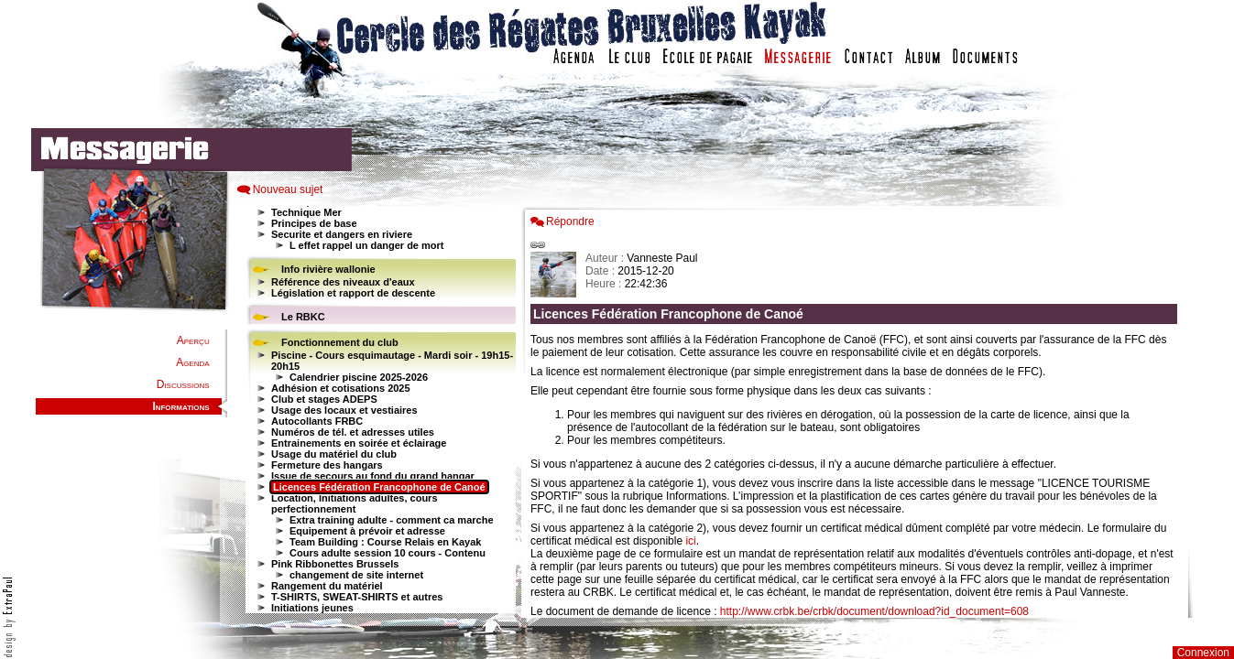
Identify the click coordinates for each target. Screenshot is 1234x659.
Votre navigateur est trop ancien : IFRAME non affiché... (378, 412)
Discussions (183, 384)
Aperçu (193, 340)
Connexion (1203, 652)
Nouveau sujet (288, 189)
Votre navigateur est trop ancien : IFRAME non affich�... (858, 412)
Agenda (192, 362)
